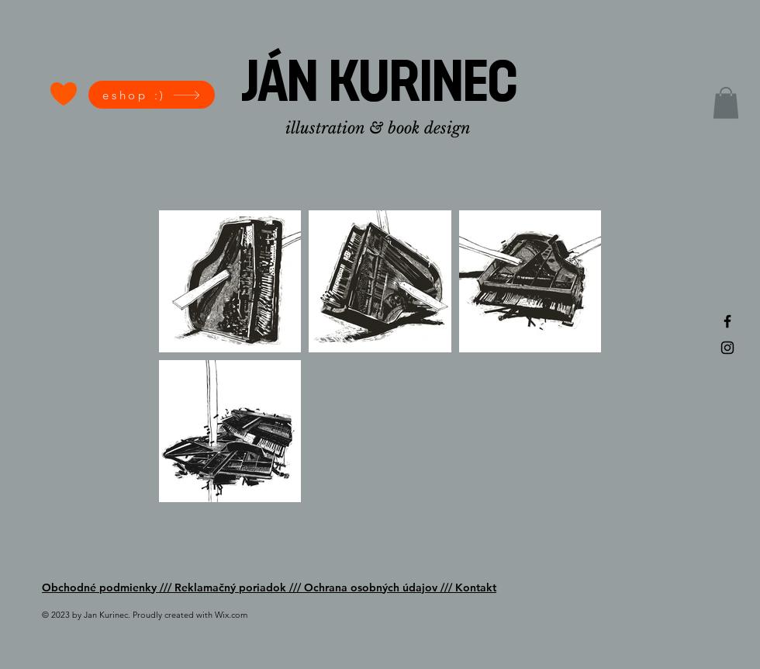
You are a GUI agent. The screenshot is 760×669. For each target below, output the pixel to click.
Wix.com (231, 614)
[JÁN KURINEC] (379, 86)
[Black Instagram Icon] (727, 347)
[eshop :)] (151, 95)
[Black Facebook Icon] (727, 321)
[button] (726, 103)
